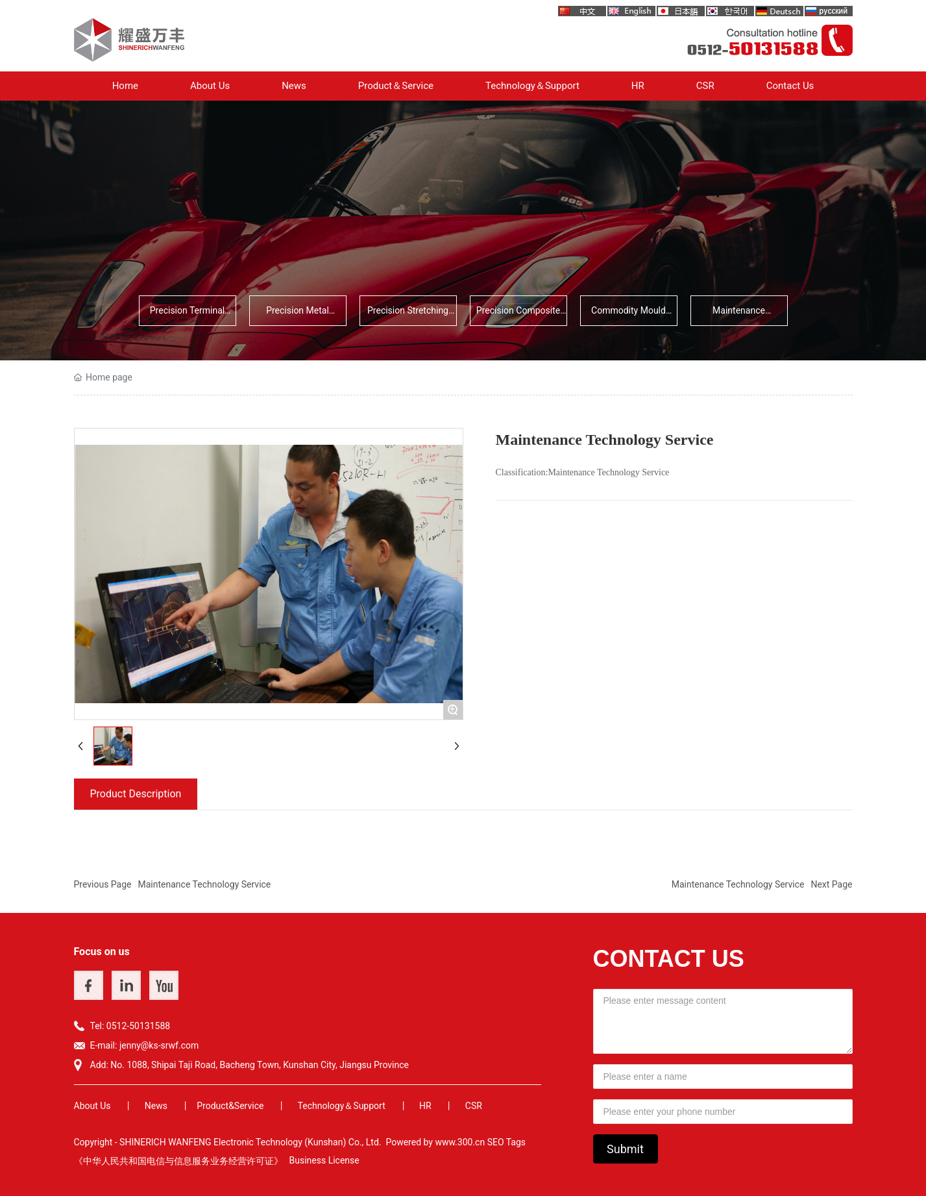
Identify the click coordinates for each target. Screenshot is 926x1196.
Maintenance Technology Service (739, 315)
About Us (92, 1106)
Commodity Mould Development (628, 315)
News (156, 1106)
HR (425, 1106)
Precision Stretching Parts (407, 315)
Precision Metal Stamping (297, 315)
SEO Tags (506, 1142)
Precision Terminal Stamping (187, 315)
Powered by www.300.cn (435, 1142)
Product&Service (230, 1106)
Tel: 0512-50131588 (130, 1026)
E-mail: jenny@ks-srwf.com (144, 1045)
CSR (473, 1106)
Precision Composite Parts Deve (518, 315)
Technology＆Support (341, 1106)
